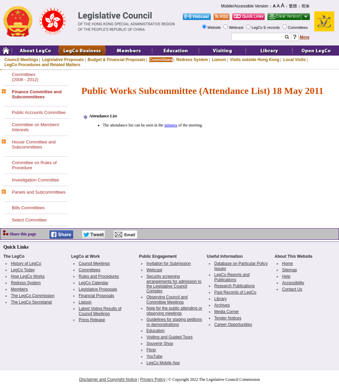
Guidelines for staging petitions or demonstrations (174, 322)
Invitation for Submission (168, 263)
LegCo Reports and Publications (232, 277)
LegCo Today (23, 270)
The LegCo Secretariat (31, 302)
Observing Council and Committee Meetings (166, 300)
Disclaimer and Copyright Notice (108, 379)
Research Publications (234, 286)
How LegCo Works (28, 276)
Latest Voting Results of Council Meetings (100, 311)
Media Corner (226, 311)
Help (286, 276)
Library (220, 298)
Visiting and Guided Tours (169, 337)
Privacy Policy (152, 379)
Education (155, 330)
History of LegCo (26, 263)
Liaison (219, 59)
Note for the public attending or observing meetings (174, 311)
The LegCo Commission (33, 295)
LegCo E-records (266, 27)
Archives (222, 305)
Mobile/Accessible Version (244, 6)
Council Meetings (21, 59)
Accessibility (293, 282)
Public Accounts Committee (38, 112)
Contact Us (292, 289)
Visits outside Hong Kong (254, 59)
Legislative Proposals (63, 59)
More (305, 37)
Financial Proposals (96, 295)
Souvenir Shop (159, 343)
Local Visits (294, 59)
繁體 (293, 6)
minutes (170, 125)
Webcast (236, 27)
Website (214, 27)
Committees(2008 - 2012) (25, 77)
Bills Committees (28, 207)
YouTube (154, 356)
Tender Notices (227, 318)
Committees (298, 27)
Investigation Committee (35, 179)
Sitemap (289, 270)
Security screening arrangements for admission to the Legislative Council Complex (173, 283)
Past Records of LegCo (235, 292)
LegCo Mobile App (163, 363)
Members (19, 289)
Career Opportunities (233, 324)
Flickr (151, 350)
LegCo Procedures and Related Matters (42, 64)
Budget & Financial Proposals (116, 59)
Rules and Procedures (99, 276)
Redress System (192, 59)
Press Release (92, 319)
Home (287, 263)
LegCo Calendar (93, 282)
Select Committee (29, 219)
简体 (305, 6)
